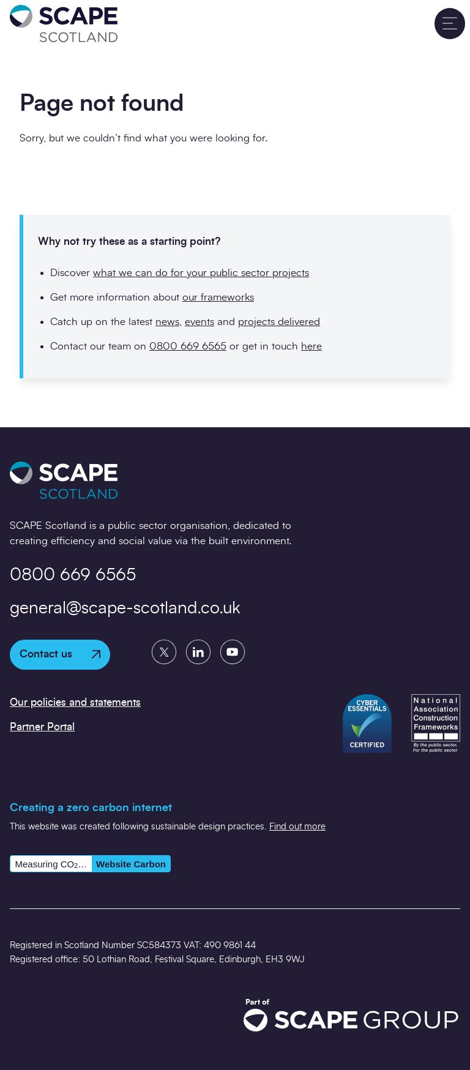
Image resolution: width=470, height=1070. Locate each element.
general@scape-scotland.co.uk (125, 608)
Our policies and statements (75, 702)
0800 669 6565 (187, 346)
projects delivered (279, 321)
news (167, 321)
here (311, 346)
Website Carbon (131, 864)
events (199, 321)
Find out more (297, 826)
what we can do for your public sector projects (201, 273)
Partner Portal (42, 727)
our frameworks (218, 297)
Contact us (60, 654)
